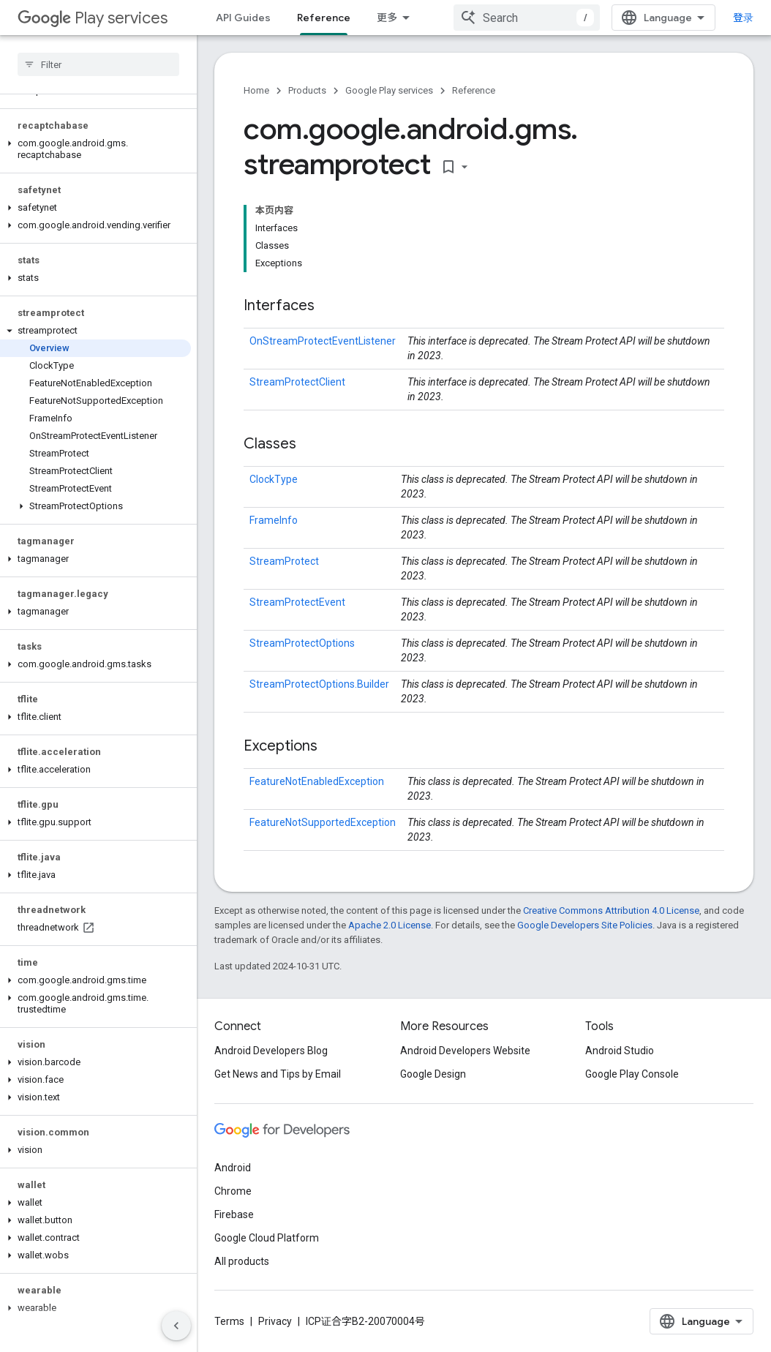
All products (241, 1261)
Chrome (233, 1191)
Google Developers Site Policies (584, 925)
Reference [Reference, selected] (323, 17)
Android (232, 1167)
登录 (743, 17)
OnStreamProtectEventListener (322, 341)
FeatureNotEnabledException (316, 781)
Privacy (275, 1321)
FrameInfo (273, 520)
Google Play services (389, 90)
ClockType (273, 479)
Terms (229, 1321)
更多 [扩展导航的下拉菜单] (387, 17)
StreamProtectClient (297, 382)
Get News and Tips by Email (277, 1074)
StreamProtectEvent (297, 602)
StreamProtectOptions (302, 643)
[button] (95, 149)
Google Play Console (632, 1074)
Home (256, 90)
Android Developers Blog (271, 1050)
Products (307, 90)
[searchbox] (98, 64)
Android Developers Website (465, 1050)
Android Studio (619, 1050)
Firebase (234, 1214)
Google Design (433, 1074)
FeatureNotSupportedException (322, 822)
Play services (93, 18)
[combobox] (527, 17)
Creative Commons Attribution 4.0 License (611, 910)
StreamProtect (284, 561)
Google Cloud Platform (266, 1238)
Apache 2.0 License (389, 925)
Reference (473, 90)
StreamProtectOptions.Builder (319, 684)
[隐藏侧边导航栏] (176, 1325)
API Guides (243, 17)
